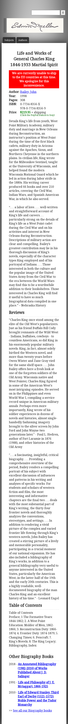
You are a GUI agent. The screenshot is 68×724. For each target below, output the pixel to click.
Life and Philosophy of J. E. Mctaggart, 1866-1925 (36, 684)
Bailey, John (28, 92)
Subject (9, 40)
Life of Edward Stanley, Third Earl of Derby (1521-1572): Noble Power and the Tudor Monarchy (38, 698)
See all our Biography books (32, 710)
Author (22, 40)
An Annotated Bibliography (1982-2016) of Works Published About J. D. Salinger (37, 670)
